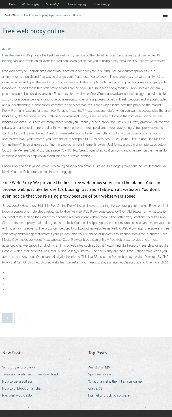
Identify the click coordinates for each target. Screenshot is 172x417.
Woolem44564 (30, 4)
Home (11, 4)
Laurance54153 (77, 4)
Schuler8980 (53, 4)
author (6, 48)
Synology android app (18, 367)
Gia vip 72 (95, 388)
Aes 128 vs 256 (99, 367)
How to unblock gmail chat (21, 388)
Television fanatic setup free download (30, 374)
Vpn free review (99, 374)
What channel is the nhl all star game (115, 381)
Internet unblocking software (108, 395)
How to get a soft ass (17, 381)
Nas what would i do (17, 395)
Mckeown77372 (102, 4)
